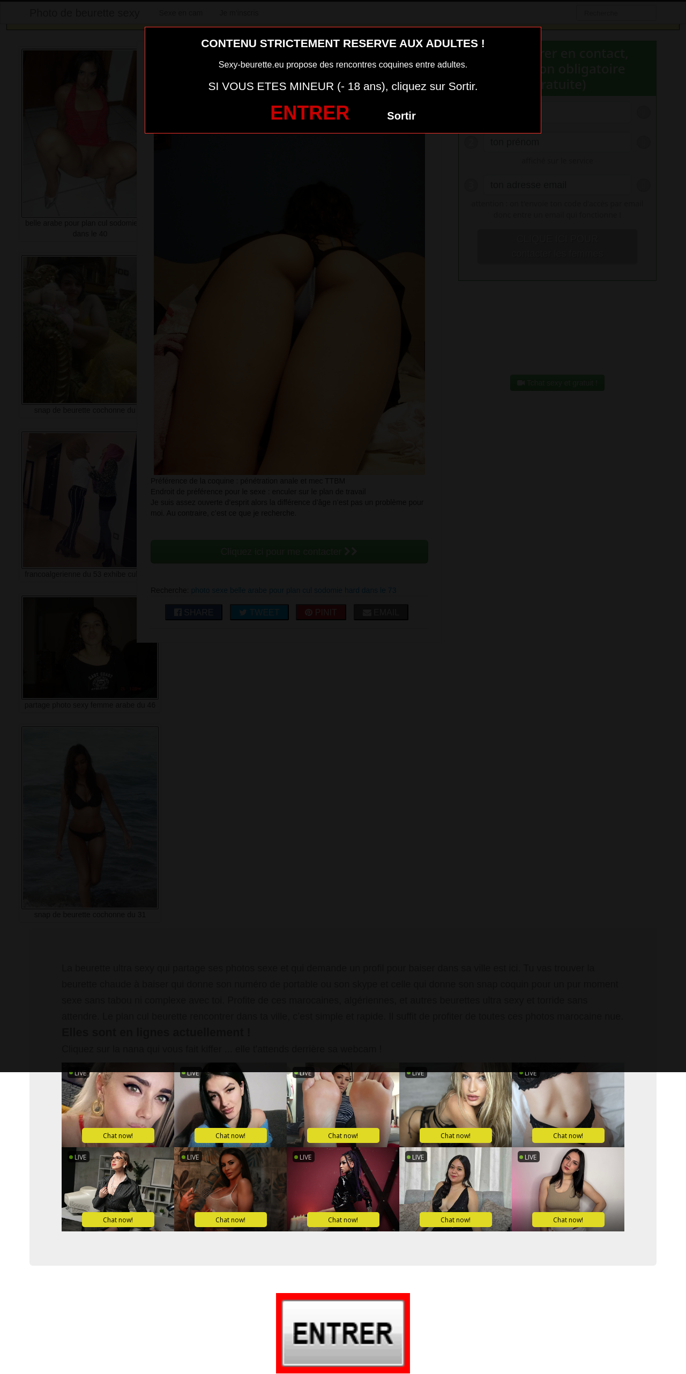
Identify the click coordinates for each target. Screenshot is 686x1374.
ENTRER (309, 113)
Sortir (401, 116)
